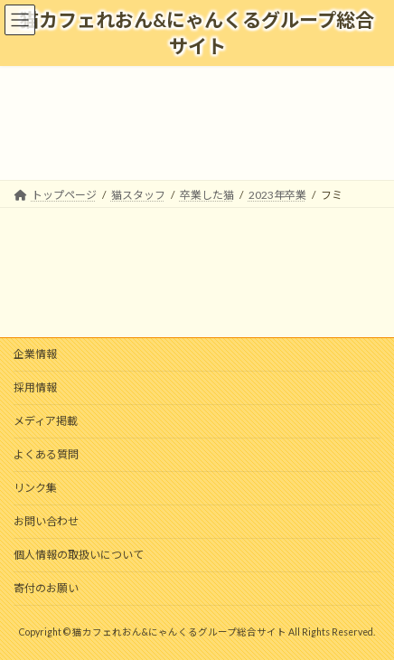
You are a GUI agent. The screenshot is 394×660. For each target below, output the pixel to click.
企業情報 (35, 354)
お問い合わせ (46, 521)
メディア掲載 (46, 421)
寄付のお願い (46, 588)
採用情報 (35, 387)
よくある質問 (46, 454)
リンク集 (35, 488)
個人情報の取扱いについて (79, 554)
